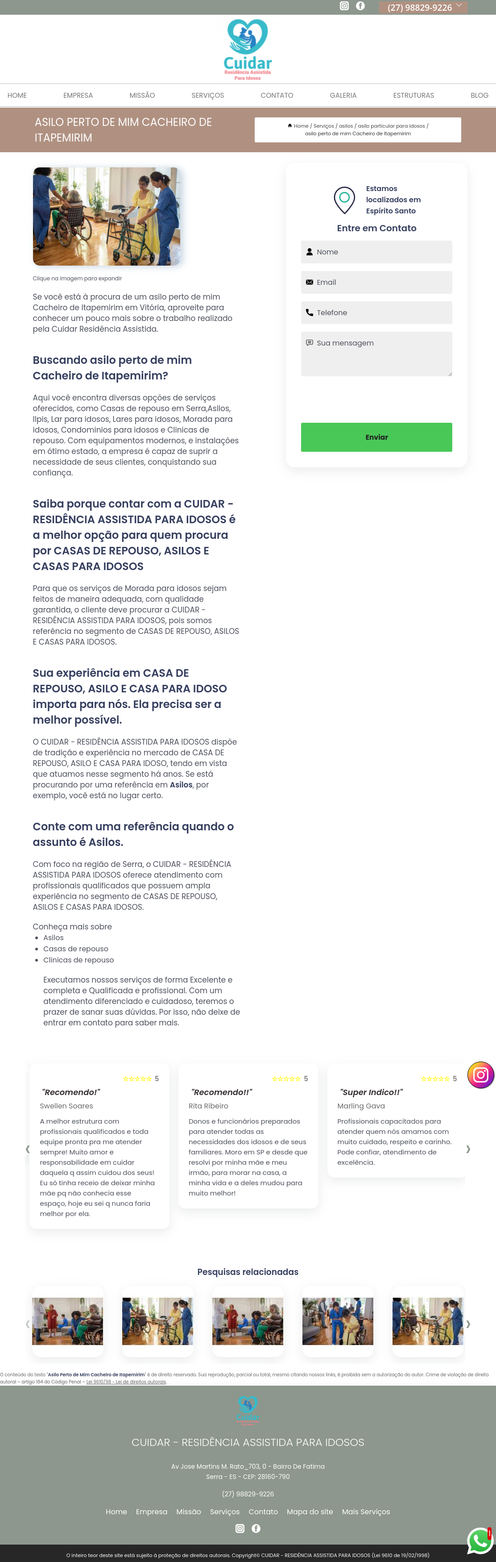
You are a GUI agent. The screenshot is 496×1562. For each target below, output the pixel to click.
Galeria (345, 95)
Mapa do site (310, 1512)
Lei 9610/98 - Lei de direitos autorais (126, 1382)
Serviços (206, 95)
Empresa (74, 95)
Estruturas (417, 95)
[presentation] (377, 398)
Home (116, 1512)
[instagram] (344, 7)
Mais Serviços (366, 1512)
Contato (277, 95)
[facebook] (360, 7)
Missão (140, 95)
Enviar (377, 437)
